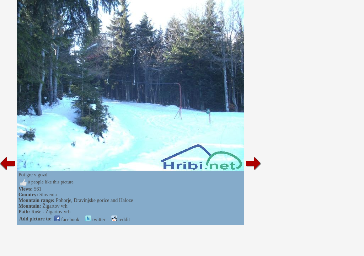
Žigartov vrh (54, 206)
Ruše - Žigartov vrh (50, 211)
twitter (95, 219)
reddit (120, 219)
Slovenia (48, 194)
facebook (67, 219)
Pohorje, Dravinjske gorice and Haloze (94, 200)
